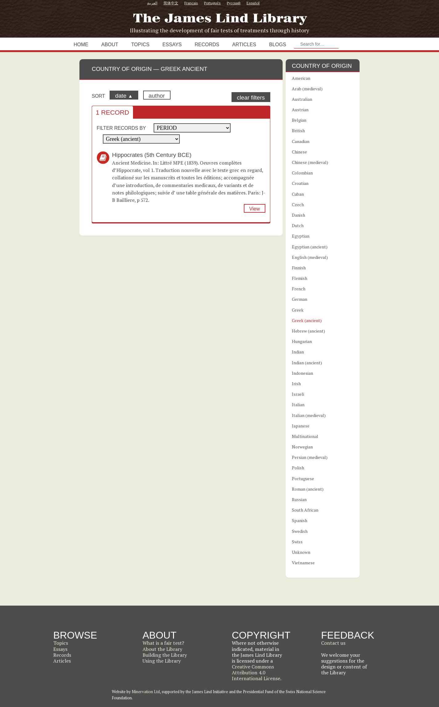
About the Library (162, 649)
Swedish (300, 531)
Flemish (299, 278)
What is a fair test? (163, 643)
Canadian (300, 141)
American (301, 78)
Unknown (301, 552)
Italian (298, 404)
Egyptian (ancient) (310, 247)
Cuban (298, 194)
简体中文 (170, 3)
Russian (299, 499)
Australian (302, 99)
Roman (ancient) (308, 489)
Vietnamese (303, 563)
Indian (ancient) (307, 363)
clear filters (251, 97)
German (299, 299)
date (124, 95)
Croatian (300, 183)
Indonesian (302, 373)
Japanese (300, 426)
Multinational (305, 436)
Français (191, 3)
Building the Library (165, 655)
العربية (152, 3)
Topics (140, 44)
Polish (298, 468)
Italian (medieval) (309, 415)
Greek (298, 310)
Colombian (302, 173)
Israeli (298, 394)
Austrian (300, 109)
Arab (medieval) (307, 89)
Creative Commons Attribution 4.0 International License (256, 672)
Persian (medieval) (310, 457)
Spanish (299, 520)
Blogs (277, 44)
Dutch (298, 225)
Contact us (333, 643)
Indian (298, 352)
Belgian (299, 120)
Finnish (299, 268)
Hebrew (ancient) (308, 331)
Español (253, 3)
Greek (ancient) (307, 320)
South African (305, 510)
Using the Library (162, 660)
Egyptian (300, 236)
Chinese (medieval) (310, 162)
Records (207, 44)
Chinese (299, 152)
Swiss (297, 542)
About (109, 44)
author (157, 95)
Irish (296, 383)
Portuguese (303, 478)
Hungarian (302, 341)
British (298, 130)
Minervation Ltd (146, 691)
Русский (233, 3)
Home (81, 44)
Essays (172, 44)
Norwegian (302, 447)
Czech (298, 204)
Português (212, 3)
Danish (298, 215)
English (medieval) (310, 257)
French (298, 289)
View (254, 208)
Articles (244, 44)
